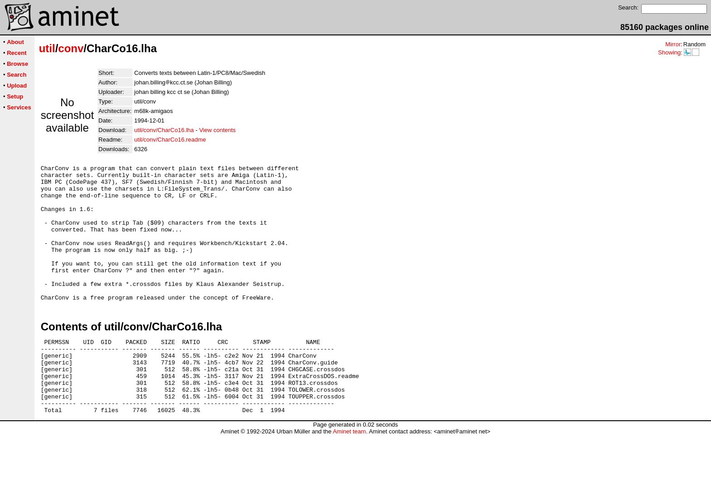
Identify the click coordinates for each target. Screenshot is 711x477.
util (47, 48)
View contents (217, 130)
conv (70, 48)
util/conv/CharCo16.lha (164, 130)
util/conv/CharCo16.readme (170, 139)
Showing (669, 52)
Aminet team (349, 473)
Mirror (673, 44)
